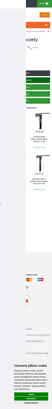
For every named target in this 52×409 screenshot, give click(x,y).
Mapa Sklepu (7, 344)
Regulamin (6, 320)
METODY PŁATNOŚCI (10, 326)
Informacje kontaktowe (13, 311)
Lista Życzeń (7, 267)
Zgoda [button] (31, 394)
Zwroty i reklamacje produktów (17, 329)
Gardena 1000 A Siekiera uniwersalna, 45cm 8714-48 (39, 181)
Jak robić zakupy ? (10, 314)
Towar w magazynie (27, 107)
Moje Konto (7, 261)
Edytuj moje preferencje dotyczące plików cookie (25, 353)
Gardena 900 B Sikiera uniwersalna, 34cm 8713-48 (39, 139)
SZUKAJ (45, 15)
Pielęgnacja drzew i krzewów (34, 31)
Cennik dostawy (9, 323)
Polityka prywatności (11, 332)
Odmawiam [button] (31, 398)
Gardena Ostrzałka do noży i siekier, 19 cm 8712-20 (13, 139)
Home (5, 31)
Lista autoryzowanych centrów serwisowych (22, 341)
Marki (4, 347)
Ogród (15, 31)
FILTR (26, 73)
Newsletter (7, 270)
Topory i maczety (9, 34)
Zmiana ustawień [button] (31, 403)
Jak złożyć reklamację (12, 317)
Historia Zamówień (10, 264)
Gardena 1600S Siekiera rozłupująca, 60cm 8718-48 (13, 223)
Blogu (5, 350)
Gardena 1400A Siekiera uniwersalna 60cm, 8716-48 (13, 181)
